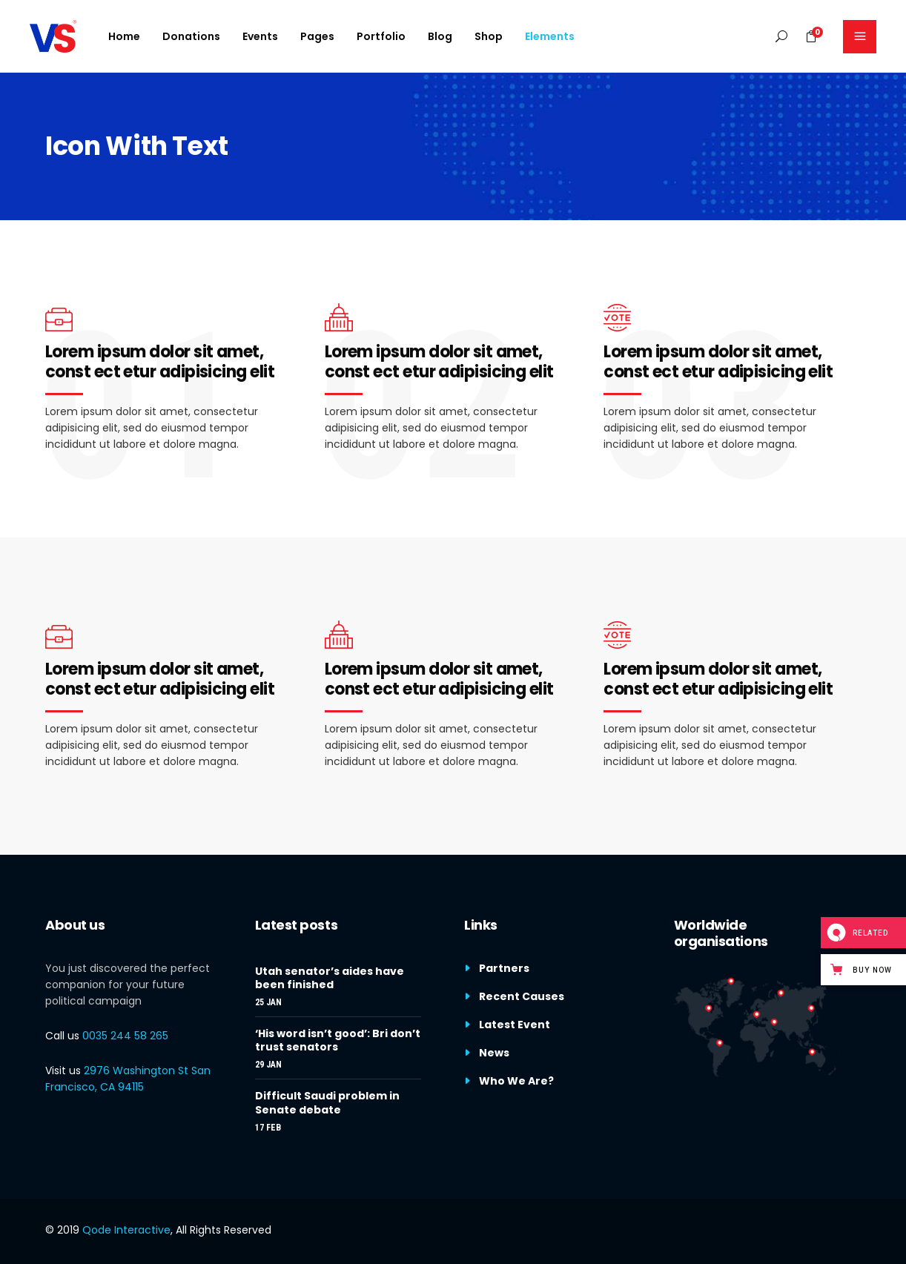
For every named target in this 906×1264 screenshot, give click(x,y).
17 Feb (268, 1127)
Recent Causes (521, 996)
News (494, 1052)
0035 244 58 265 (125, 1035)
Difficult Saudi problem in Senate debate (327, 1102)
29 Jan (268, 1064)
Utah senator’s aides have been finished (329, 978)
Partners (504, 968)
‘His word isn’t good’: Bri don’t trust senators (337, 1040)
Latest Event (514, 1024)
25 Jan (268, 1002)
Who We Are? (516, 1080)
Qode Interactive (126, 1229)
